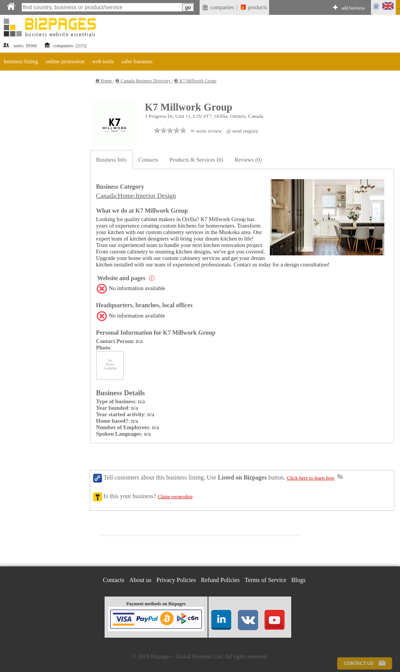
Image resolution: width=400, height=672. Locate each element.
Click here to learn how (311, 478)
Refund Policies (220, 580)
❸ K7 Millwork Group (195, 80)
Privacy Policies (176, 580)
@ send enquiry (242, 131)
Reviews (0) (248, 160)
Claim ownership (175, 496)
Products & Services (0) (196, 160)
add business (353, 8)
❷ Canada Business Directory (143, 80)
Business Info (111, 160)
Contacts (148, 160)
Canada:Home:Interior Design (136, 195)
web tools (103, 61)
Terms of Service (265, 580)
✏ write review (206, 131)
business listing (21, 61)
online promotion (65, 61)
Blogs (298, 580)
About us (140, 580)
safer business (137, 61)
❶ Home (104, 80)
